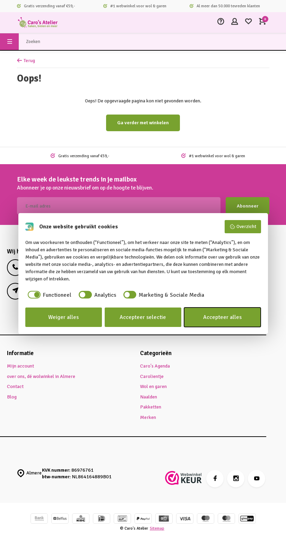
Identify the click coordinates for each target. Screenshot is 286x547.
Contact (15, 386)
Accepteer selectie (143, 317)
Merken (148, 417)
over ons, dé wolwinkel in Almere (41, 376)
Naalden (148, 397)
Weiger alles (63, 317)
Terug (26, 61)
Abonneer (247, 206)
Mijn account (20, 366)
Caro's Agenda (155, 366)
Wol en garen (153, 386)
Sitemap (157, 528)
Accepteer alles (222, 317)
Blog (12, 397)
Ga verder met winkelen (143, 123)
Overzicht (242, 227)
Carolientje (152, 376)
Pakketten (150, 407)
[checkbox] (48, 295)
